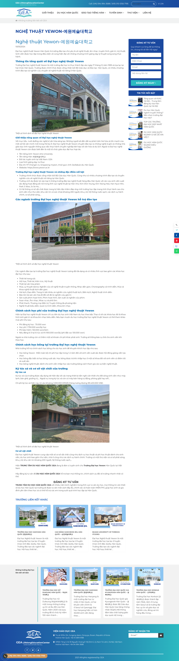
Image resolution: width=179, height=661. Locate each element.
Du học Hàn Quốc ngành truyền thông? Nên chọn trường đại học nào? (153, 114)
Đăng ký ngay (146, 83)
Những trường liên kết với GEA (33, 20)
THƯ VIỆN (133, 13)
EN (162, 4)
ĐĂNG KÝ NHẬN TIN (139, 631)
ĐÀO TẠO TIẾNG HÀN (94, 13)
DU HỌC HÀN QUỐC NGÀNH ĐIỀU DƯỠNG (153, 145)
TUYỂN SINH (116, 13)
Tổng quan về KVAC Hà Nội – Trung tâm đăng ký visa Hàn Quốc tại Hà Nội (153, 102)
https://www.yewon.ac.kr (39, 168)
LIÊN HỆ (147, 13)
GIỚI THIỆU (48, 13)
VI (159, 4)
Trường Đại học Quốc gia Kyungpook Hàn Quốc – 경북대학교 (117, 592)
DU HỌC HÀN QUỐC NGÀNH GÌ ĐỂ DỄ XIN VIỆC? (153, 134)
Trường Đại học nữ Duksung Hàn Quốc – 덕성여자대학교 (54, 592)
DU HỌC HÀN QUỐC (67, 13)
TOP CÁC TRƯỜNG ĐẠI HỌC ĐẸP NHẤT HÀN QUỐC (153, 124)
